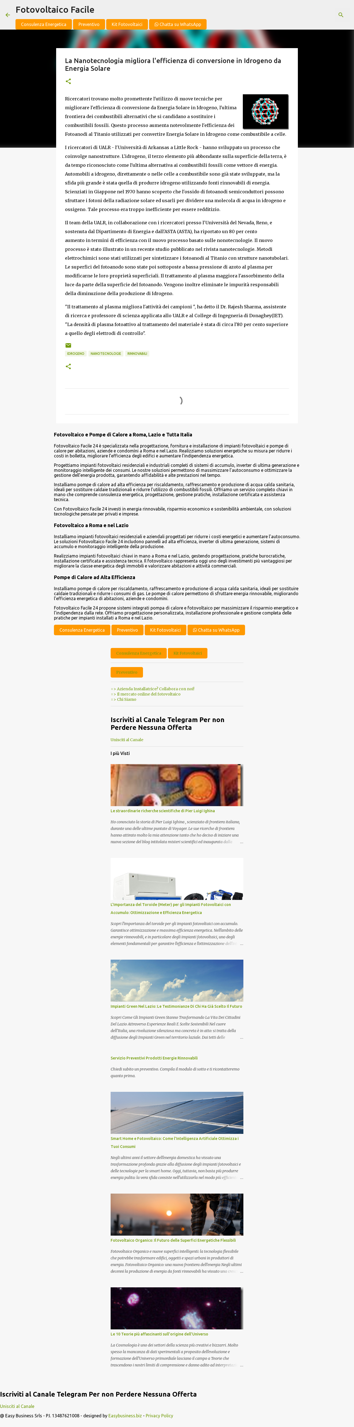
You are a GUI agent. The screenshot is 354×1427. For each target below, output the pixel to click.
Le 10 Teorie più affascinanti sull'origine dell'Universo (159, 1334)
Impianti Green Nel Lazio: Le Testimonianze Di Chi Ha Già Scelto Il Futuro (176, 1006)
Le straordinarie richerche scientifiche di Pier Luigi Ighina (163, 811)
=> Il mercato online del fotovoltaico (146, 694)
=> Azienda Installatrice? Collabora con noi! (152, 688)
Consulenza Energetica (43, 24)
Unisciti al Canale (127, 739)
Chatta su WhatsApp (178, 24)
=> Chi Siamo (123, 699)
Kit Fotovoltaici (127, 24)
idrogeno (75, 353)
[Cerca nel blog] (320, 15)
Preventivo (89, 24)
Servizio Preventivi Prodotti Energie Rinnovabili (154, 1058)
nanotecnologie (106, 353)
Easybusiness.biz (125, 1415)
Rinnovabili (137, 353)
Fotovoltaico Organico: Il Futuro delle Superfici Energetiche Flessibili (173, 1240)
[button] (68, 81)
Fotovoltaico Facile (55, 9)
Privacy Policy (159, 1415)
